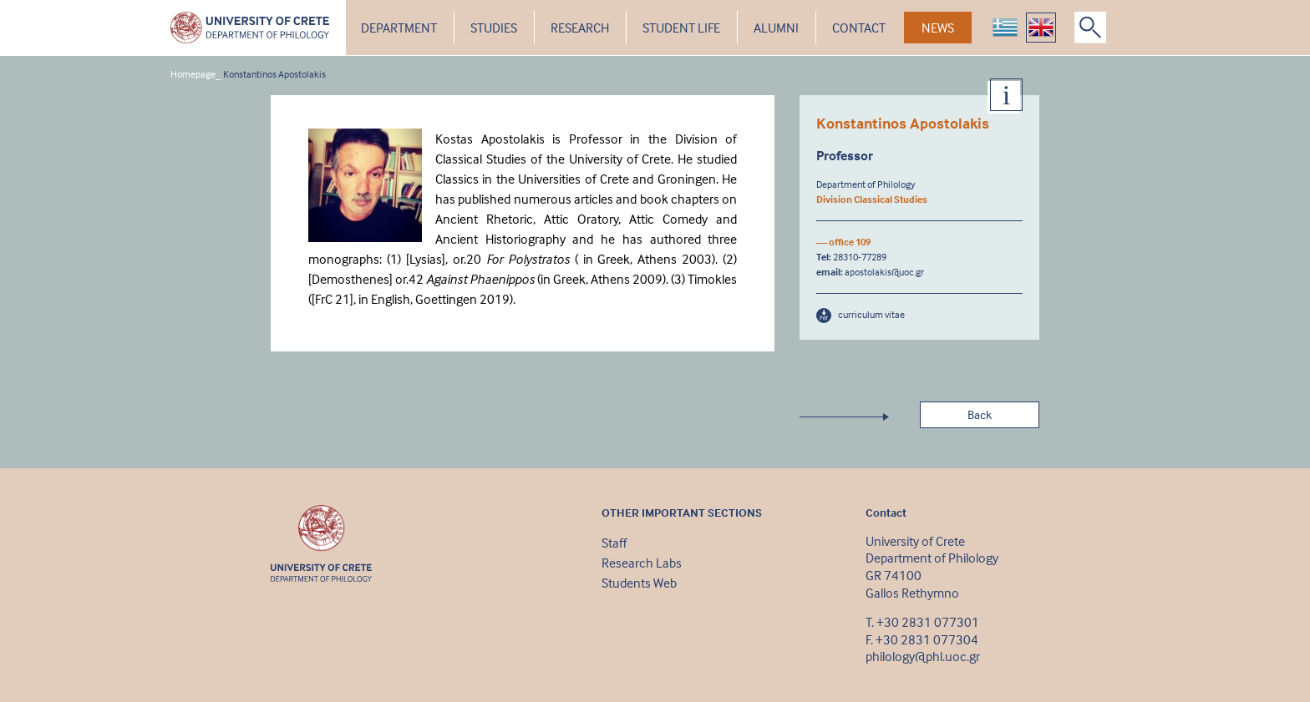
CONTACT (859, 27)
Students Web (639, 582)
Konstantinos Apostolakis (274, 74)
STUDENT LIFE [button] (681, 27)
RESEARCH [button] (580, 27)
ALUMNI (776, 27)
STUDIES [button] (493, 27)
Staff (614, 542)
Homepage (193, 74)
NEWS (938, 27)
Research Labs (642, 562)
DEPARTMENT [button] (399, 27)
